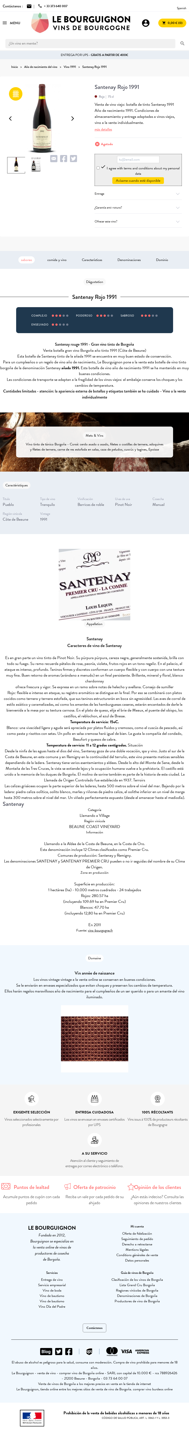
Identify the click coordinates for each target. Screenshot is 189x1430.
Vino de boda (52, 1290)
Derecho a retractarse (137, 1244)
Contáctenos (94, 1328)
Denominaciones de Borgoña (137, 1295)
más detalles (103, 129)
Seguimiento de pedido (137, 1239)
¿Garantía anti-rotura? (138, 207)
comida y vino (57, 260)
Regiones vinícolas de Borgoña (137, 1290)
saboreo (26, 260)
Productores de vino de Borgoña (137, 1301)
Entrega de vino (52, 1279)
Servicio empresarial (52, 1285)
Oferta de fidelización (137, 1233)
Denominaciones (129, 260)
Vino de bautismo (52, 1295)
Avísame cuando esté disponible (138, 180)
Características (92, 260)
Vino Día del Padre (52, 1306)
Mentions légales (137, 1249)
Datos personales (137, 1260)
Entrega (138, 193)
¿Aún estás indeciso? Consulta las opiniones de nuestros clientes (157, 1200)
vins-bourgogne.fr (100, 930)
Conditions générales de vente (137, 1255)
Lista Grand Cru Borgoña (137, 1285)
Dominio (162, 260)
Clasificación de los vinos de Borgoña (137, 1279)
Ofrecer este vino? (138, 221)
